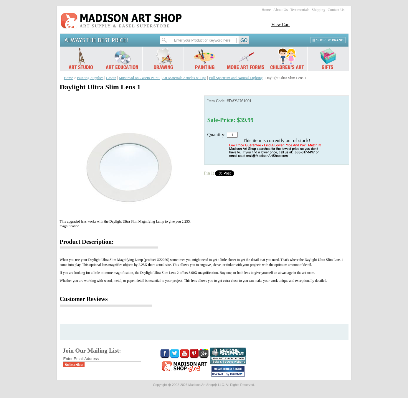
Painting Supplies (90, 78)
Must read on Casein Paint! (139, 78)
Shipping (318, 10)
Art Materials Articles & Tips (184, 78)
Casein (111, 78)
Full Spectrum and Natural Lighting (236, 78)
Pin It (209, 172)
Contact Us (336, 10)
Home (266, 10)
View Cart (280, 24)
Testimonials (299, 10)
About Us (280, 10)
